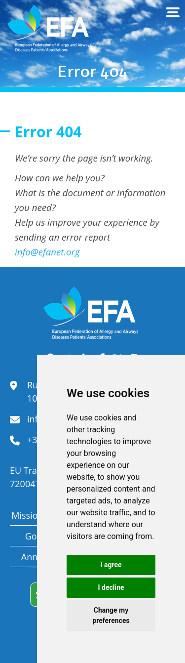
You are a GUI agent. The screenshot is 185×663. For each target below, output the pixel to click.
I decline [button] (111, 587)
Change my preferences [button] (110, 615)
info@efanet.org (47, 252)
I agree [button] (110, 565)
